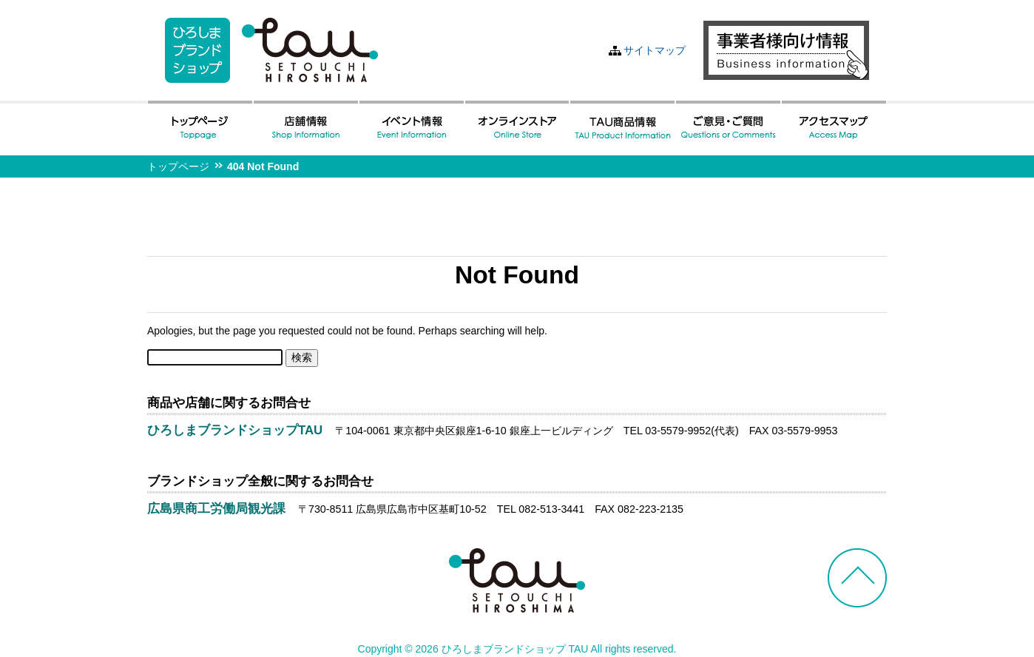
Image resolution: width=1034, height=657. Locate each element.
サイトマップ (655, 50)
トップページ (178, 166)
